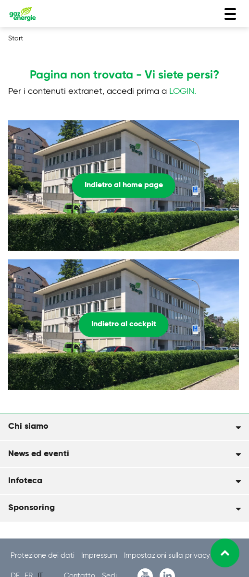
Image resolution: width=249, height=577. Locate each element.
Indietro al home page (124, 185)
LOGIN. (182, 91)
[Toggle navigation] (230, 14)
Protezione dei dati (43, 555)
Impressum (100, 555)
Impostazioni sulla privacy (167, 555)
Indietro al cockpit (123, 324)
